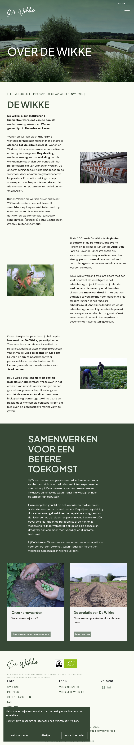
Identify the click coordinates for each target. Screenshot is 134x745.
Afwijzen (46, 735)
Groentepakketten (19, 697)
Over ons (13, 687)
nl (123, 3)
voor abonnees (69, 687)
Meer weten (82, 634)
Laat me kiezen (19, 735)
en (119, 3)
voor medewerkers (71, 692)
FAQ (9, 702)
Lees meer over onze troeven (31, 634)
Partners (13, 692)
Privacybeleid (105, 731)
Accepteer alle (74, 735)
